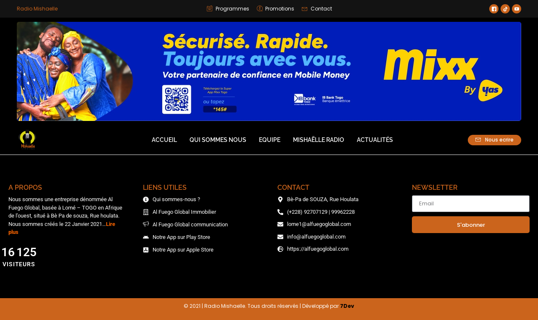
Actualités (375, 139)
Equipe (269, 139)
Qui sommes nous (218, 139)
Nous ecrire (494, 140)
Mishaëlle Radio (318, 139)
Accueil (164, 139)
